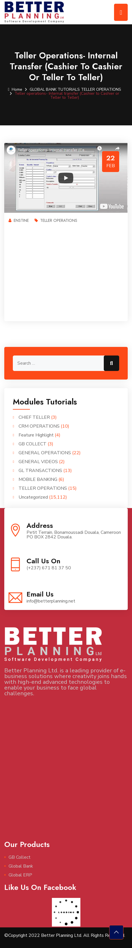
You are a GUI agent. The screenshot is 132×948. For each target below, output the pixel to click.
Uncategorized (33, 497)
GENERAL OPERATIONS (45, 453)
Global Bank (21, 866)
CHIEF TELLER (34, 417)
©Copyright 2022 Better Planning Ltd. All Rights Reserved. (64, 935)
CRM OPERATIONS (39, 426)
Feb (110, 166)
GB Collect (20, 857)
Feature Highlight (36, 435)
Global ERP (20, 875)
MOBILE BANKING (38, 479)
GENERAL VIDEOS (38, 462)
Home (15, 89)
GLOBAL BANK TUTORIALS (55, 89)
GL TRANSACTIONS (40, 470)
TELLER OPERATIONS (101, 89)
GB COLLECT (32, 444)
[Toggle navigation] (121, 12)
